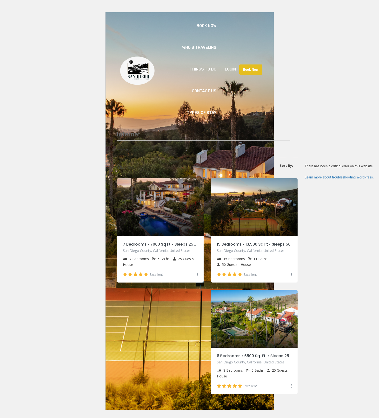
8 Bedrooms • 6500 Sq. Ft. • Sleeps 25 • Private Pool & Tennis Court (254, 356)
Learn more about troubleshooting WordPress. (339, 177)
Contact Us (204, 91)
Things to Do (203, 69)
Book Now (206, 25)
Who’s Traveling (199, 47)
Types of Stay (201, 112)
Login (230, 69)
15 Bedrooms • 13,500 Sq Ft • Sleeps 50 (254, 244)
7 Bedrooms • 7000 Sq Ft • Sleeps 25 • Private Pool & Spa (160, 244)
